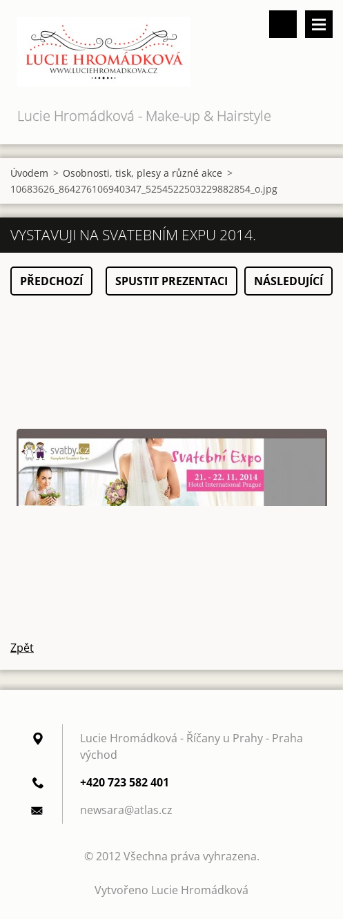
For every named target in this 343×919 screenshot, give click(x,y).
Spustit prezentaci (171, 281)
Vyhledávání (283, 24)
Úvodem (29, 173)
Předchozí (51, 281)
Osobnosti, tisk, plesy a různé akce (142, 173)
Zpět (22, 647)
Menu (319, 24)
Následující (288, 281)
